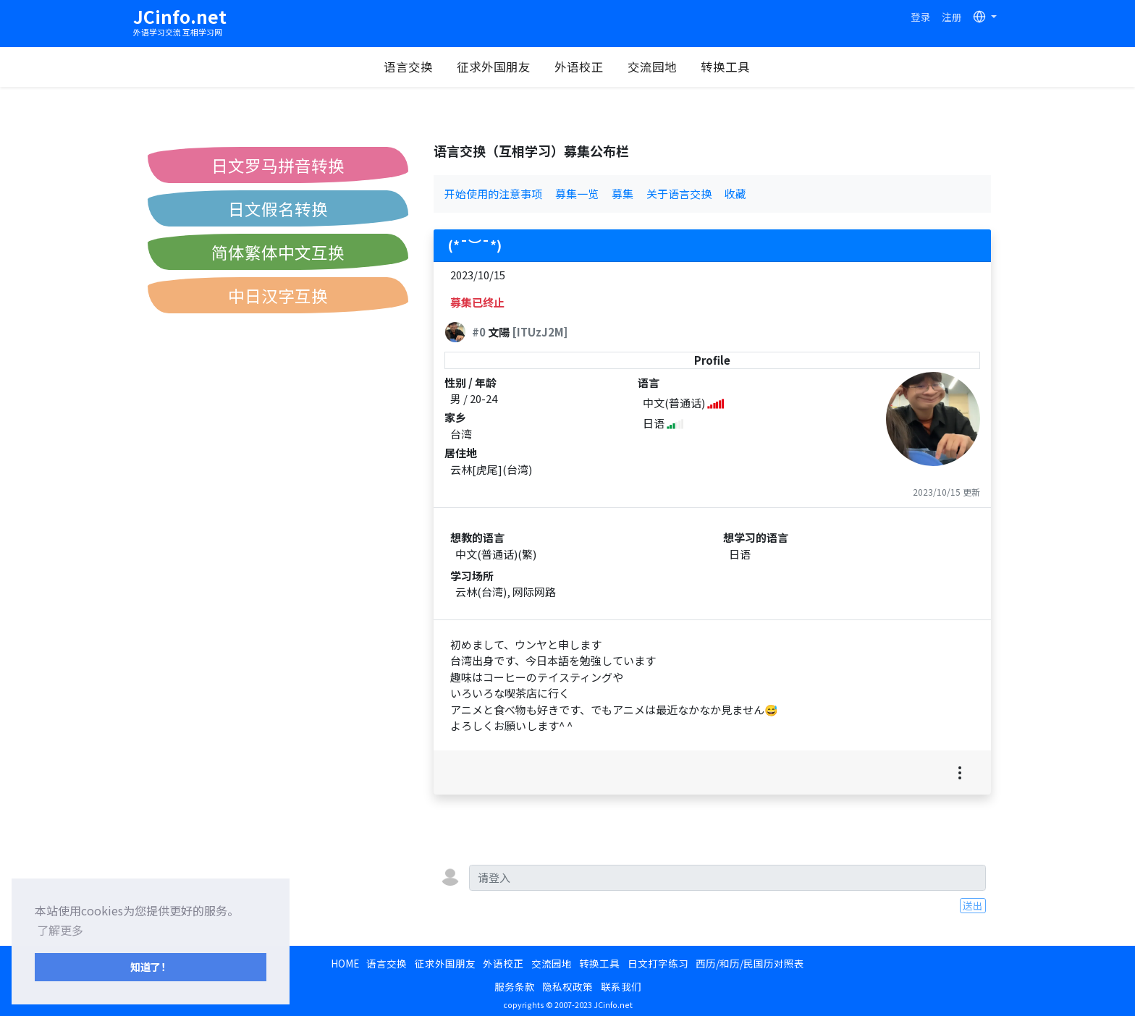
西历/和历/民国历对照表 (750, 963)
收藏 (735, 193)
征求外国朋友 (494, 66)
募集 (622, 193)
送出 (973, 905)
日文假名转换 (278, 208)
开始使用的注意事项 (493, 193)
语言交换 (408, 66)
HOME (345, 963)
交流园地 (652, 66)
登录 (921, 16)
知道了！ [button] (150, 966)
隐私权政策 (567, 986)
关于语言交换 (679, 193)
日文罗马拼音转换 (278, 165)
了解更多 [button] (60, 930)
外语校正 (579, 66)
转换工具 (725, 66)
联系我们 (621, 986)
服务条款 (514, 986)
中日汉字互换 (278, 295)
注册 (952, 16)
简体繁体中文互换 (278, 251)
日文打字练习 (658, 963)
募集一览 (577, 193)
